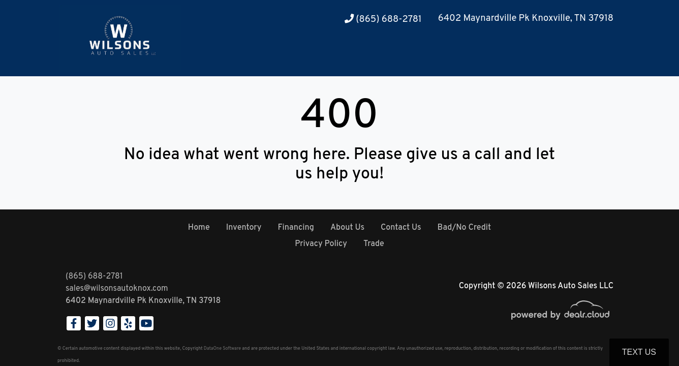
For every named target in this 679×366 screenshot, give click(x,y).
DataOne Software (222, 348)
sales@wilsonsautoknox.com (117, 289)
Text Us (639, 352)
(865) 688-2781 (383, 19)
